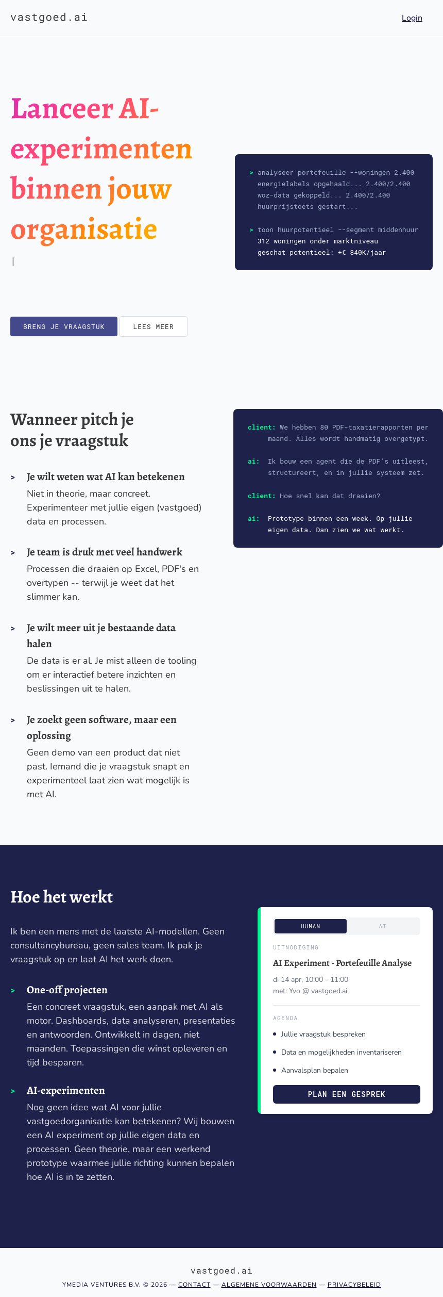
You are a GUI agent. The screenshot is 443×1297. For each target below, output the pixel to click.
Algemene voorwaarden (269, 1284)
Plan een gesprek (346, 1094)
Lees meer (153, 326)
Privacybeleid (354, 1284)
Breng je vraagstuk (64, 326)
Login (412, 18)
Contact (194, 1284)
